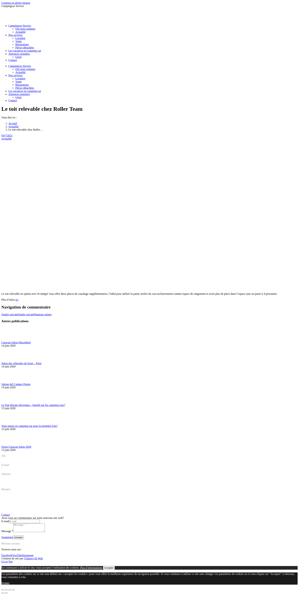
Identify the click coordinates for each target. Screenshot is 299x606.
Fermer (5, 584)
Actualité (13, 126)
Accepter (109, 569)
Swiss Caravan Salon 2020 (16, 446)
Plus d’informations (91, 569)
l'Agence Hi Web (33, 560)
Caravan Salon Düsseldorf (16, 342)
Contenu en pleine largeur (15, 2)
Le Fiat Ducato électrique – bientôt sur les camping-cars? (33, 405)
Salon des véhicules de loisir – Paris (21, 363)
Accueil (12, 123)
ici (17, 299)
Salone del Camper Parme (15, 384)
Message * (7, 532)
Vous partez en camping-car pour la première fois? (29, 425)
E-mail (5, 521)
